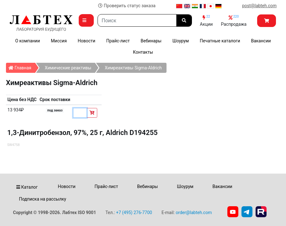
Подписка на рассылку (42, 199)
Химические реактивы (68, 67)
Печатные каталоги (220, 40)
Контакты (143, 52)
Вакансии (261, 40)
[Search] (137, 20)
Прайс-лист (118, 40)
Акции (206, 20)
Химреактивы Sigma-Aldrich (133, 67)
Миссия (59, 40)
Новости (86, 40)
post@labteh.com (259, 5)
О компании (27, 40)
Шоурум (180, 40)
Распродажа (233, 20)
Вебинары (151, 40)
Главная (21, 66)
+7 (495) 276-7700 (134, 212)
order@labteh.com (194, 212)
